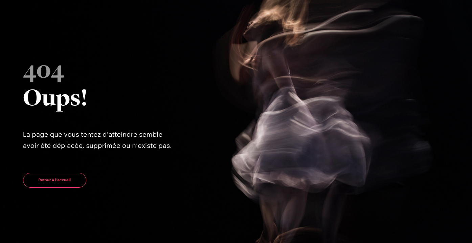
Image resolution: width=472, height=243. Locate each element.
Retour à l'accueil (55, 180)
